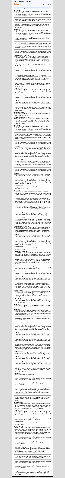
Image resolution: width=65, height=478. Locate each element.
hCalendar (17, 8)
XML (16, 4)
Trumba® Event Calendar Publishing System (34, 476)
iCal (17, 4)
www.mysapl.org (45, 8)
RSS (14, 4)
